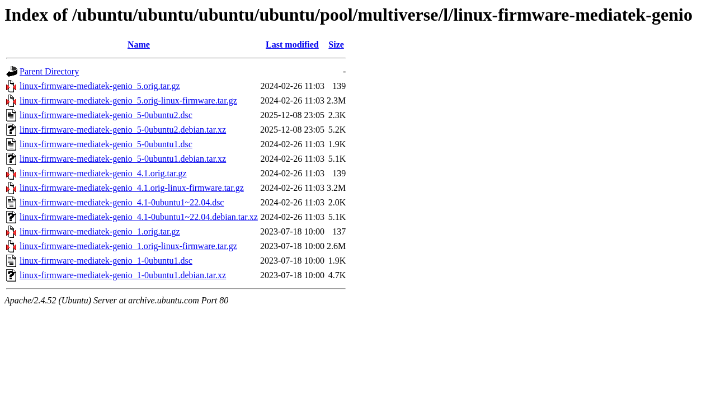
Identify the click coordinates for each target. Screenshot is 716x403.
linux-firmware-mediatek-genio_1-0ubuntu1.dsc (106, 260)
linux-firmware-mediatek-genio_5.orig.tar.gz (100, 86)
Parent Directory (49, 71)
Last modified (292, 44)
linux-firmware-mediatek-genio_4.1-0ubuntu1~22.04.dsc (122, 202)
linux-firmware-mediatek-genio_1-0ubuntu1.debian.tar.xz (123, 275)
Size (336, 44)
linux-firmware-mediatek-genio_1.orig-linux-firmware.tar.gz (128, 246)
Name (139, 44)
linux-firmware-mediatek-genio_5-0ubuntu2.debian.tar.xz (123, 129)
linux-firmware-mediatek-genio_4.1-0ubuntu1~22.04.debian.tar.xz (139, 217)
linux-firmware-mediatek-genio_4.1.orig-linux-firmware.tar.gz (132, 188)
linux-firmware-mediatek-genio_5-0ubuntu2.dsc (106, 115)
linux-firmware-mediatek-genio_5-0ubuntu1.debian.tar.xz (123, 158)
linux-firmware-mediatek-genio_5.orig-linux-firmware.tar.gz (128, 100)
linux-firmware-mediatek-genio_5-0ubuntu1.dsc (106, 144)
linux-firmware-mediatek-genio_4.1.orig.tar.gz (103, 173)
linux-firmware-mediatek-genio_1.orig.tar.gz (100, 231)
